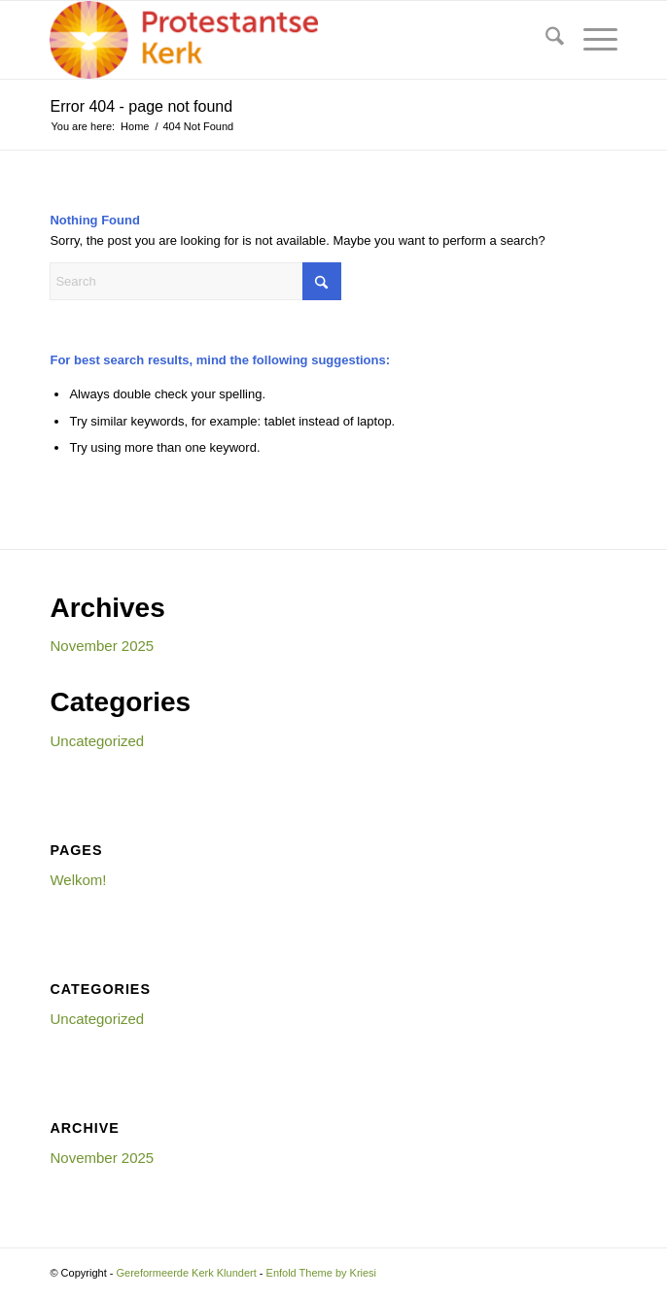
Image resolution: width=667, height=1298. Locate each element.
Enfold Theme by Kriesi (321, 1273)
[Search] (545, 40)
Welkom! (78, 879)
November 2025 (102, 645)
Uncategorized (97, 741)
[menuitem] (545, 40)
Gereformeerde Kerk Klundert (186, 1273)
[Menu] (590, 40)
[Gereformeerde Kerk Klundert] (276, 40)
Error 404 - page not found (141, 106)
